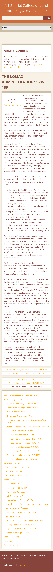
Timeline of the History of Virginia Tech (21, 404)
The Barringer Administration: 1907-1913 (24, 439)
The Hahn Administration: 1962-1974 (22, 459)
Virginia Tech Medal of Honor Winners (20, 529)
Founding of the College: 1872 (19, 416)
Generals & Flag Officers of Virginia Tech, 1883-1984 (26, 504)
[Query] (26, 18)
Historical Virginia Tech (26, 379)
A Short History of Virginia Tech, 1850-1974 (26, 383)
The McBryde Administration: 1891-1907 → (26, 373)
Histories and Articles (13, 516)
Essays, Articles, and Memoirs (17, 467)
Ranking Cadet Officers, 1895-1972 (19, 524)
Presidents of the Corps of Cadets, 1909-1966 (24, 520)
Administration (9, 480)
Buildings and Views (11, 545)
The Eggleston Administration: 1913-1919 (24, 443)
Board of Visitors (12, 484)
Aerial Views (8, 541)
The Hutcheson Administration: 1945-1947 (24, 451)
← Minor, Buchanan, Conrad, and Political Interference (26, 370)
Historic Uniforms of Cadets (16, 508)
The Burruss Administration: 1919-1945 (23, 447)
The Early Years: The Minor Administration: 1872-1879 (27, 421)
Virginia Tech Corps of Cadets (15, 496)
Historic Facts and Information (17, 476)
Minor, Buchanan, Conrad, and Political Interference (28, 427)
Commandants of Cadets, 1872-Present (21, 500)
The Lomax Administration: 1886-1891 (22, 431)
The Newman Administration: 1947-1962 (23, 455)
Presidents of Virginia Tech (16, 488)
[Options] (45, 18)
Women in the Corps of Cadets (17, 533)
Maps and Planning (11, 537)
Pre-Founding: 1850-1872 (17, 412)
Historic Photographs (13, 471)
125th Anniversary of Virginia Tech (20, 395)
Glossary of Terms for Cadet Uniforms (22, 512)
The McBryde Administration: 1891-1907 (23, 435)
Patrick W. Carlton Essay (15, 492)
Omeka (22, 565)
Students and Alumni (12, 463)
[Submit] (49, 18)
